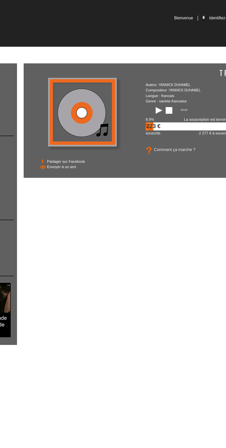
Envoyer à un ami (61, 167)
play (157, 110)
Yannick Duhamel (174, 85)
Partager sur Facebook (66, 161)
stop (169, 110)
